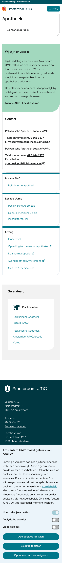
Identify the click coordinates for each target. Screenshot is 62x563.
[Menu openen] (53, 9)
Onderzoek (14, 239)
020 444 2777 (35, 155)
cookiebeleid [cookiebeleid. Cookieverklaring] (49, 486)
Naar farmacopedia (19, 253)
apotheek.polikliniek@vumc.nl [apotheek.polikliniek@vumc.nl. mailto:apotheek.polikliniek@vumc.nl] (23, 163)
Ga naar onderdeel (18, 30)
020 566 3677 (35, 138)
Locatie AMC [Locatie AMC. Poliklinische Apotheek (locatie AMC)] (12, 103)
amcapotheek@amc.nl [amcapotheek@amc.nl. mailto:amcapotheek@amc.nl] (33, 142)
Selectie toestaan (31, 546)
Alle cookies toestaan (31, 537)
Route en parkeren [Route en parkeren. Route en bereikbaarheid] (15, 426)
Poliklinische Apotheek (21, 185)
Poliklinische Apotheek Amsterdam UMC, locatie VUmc (27, 337)
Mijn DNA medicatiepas (21, 268)
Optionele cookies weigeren (31, 555)
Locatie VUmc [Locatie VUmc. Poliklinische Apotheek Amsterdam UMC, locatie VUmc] (30, 103)
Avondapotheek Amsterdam (24, 261)
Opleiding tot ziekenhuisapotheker (28, 246)
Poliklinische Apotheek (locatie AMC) (26, 320)
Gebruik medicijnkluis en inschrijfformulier (22, 216)
